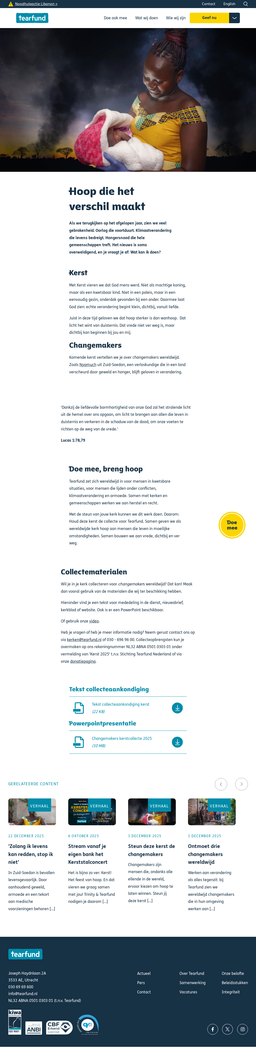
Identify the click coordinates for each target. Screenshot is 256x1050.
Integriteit (231, 992)
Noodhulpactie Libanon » (36, 4)
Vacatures (188, 992)
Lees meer (32, 861)
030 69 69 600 (20, 987)
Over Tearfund (191, 973)
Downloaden (128, 708)
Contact (208, 4)
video (94, 621)
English (229, 4)
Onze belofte (233, 973)
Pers (141, 982)
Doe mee (232, 525)
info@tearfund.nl (22, 994)
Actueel (144, 973)
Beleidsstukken (235, 982)
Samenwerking (192, 982)
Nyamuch (87, 364)
